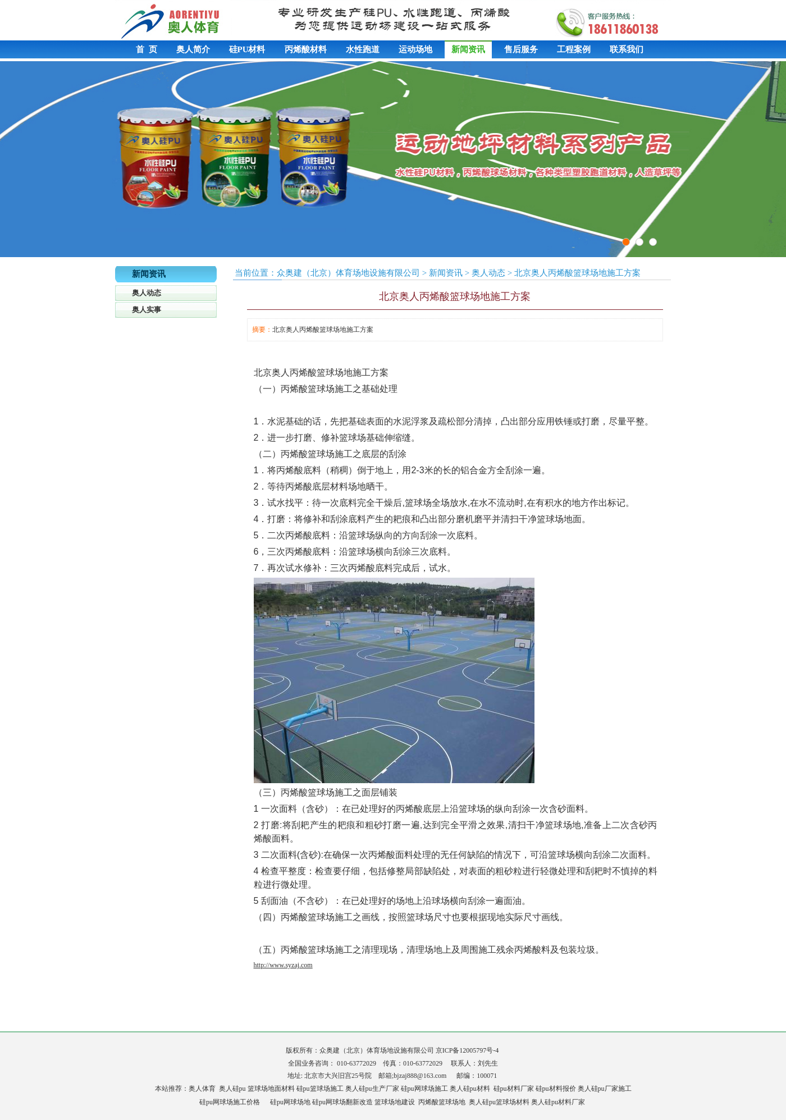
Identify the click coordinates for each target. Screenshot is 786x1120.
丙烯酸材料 (306, 49)
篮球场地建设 (394, 1102)
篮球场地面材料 (271, 1088)
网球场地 (297, 1102)
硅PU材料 (247, 49)
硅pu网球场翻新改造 (342, 1102)
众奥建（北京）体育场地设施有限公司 (348, 272)
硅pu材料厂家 (513, 1088)
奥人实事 (146, 309)
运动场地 (415, 49)
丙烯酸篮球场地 (441, 1102)
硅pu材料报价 (556, 1088)
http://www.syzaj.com (283, 965)
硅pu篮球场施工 (320, 1088)
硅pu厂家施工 (611, 1088)
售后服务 (521, 49)
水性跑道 (363, 49)
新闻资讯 (468, 49)
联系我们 (626, 49)
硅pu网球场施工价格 (229, 1102)
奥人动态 (146, 293)
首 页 (146, 49)
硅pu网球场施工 (424, 1088)
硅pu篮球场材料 (505, 1102)
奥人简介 (193, 49)
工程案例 (574, 49)
